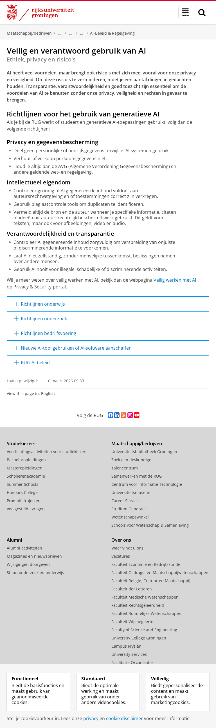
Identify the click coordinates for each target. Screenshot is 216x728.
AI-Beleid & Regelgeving (112, 33)
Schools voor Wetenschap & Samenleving (150, 525)
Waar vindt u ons (127, 548)
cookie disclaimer (124, 718)
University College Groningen (138, 638)
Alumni (14, 540)
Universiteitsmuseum (131, 492)
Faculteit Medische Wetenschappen (145, 597)
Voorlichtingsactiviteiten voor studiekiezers (47, 451)
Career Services (126, 500)
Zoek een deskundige (131, 459)
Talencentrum (124, 468)
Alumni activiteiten (24, 548)
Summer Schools (22, 484)
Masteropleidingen (24, 468)
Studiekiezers (21, 443)
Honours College (22, 492)
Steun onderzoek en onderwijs (35, 572)
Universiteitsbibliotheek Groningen (144, 451)
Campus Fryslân (126, 646)
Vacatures (120, 556)
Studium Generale (128, 508)
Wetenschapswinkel (130, 517)
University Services (129, 654)
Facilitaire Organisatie (132, 662)
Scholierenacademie (26, 476)
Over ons (121, 540)
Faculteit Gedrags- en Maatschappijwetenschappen (159, 572)
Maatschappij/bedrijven (29, 33)
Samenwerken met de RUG (136, 476)
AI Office (82, 33)
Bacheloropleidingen (26, 459)
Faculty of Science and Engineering (144, 629)
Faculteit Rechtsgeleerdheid (137, 605)
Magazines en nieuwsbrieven (34, 556)
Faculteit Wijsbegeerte (132, 621)
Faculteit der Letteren (131, 589)
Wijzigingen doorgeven (28, 564)
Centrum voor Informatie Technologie (60, 33)
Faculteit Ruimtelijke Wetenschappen (146, 613)
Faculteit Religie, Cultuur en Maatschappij (150, 580)
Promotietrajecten (23, 500)
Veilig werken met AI (175, 280)
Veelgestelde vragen (26, 508)
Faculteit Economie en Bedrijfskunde (145, 564)
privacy (90, 718)
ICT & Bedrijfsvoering (71, 33)
